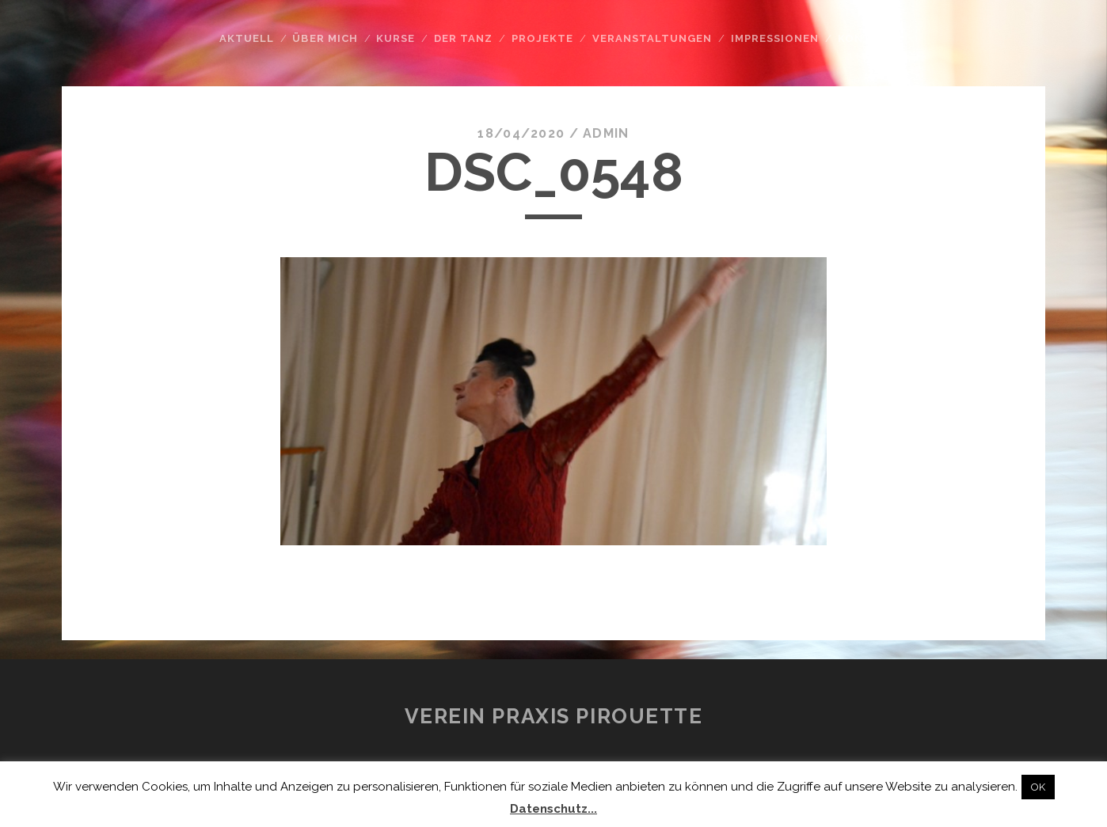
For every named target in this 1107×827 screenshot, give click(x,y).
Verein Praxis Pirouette (554, 716)
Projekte (542, 38)
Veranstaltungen (652, 38)
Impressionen (775, 38)
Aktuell (246, 38)
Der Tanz (463, 38)
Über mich (324, 38)
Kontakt (867, 38)
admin (606, 133)
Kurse (395, 38)
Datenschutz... (553, 809)
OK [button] (1038, 787)
